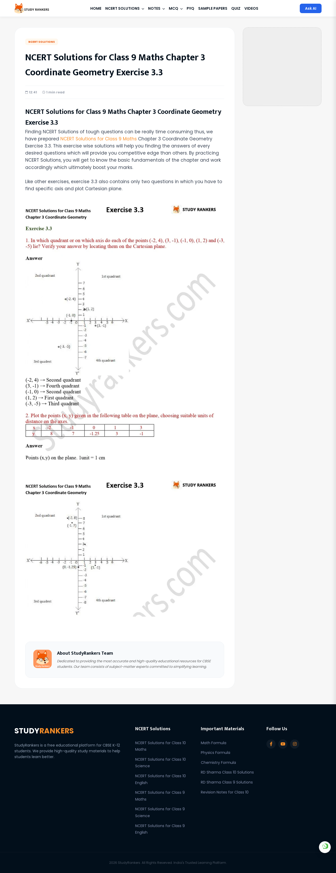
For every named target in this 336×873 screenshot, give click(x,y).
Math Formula (213, 742)
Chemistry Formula (218, 762)
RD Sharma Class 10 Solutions (227, 772)
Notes (156, 8)
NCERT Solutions (124, 8)
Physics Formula (215, 752)
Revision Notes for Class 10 (225, 792)
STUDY (44, 731)
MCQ (176, 8)
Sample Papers (212, 8)
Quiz (235, 8)
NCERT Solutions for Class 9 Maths (98, 139)
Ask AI (310, 8)
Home (95, 8)
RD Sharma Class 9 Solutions (227, 782)
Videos (251, 8)
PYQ (190, 8)
